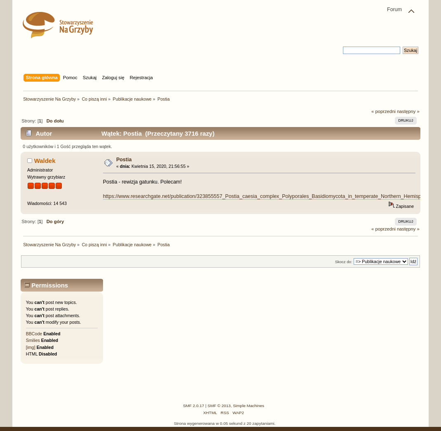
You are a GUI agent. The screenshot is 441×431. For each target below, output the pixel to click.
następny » (408, 111)
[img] (30, 347)
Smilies (33, 340)
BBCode (34, 333)
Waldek (45, 160)
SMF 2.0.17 (193, 405)
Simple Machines (248, 405)
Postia (123, 160)
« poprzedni (383, 111)
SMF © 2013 (219, 405)
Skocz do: (343, 261)
